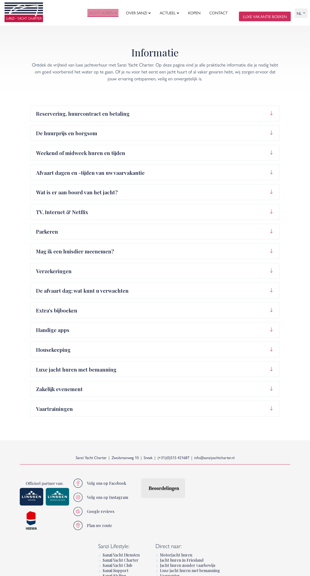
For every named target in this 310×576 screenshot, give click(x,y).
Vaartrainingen (54, 408)
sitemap (79, 568)
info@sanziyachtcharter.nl (214, 457)
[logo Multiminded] (286, 568)
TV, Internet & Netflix (62, 211)
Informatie (240, 532)
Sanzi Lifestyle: (184, 481)
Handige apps (52, 329)
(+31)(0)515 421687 (173, 457)
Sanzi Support (186, 506)
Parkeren (47, 231)
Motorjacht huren (246, 490)
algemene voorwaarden (51, 568)
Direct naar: (239, 481)
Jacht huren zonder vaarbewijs (258, 501)
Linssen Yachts (243, 542)
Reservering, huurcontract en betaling (83, 113)
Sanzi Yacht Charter (191, 495)
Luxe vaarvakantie (246, 516)
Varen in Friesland (246, 521)
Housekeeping (53, 349)
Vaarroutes (240, 511)
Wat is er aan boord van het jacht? (77, 192)
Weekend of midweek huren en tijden (80, 152)
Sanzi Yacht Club (188, 501)
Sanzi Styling (184, 511)
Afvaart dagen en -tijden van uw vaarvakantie (90, 172)
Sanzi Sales (183, 516)
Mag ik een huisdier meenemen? (75, 251)
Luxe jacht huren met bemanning (76, 369)
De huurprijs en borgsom (66, 133)
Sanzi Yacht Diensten (191, 490)
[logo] (23, 13)
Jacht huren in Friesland (252, 495)
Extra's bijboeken (56, 310)
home (24, 568)
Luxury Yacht (242, 537)
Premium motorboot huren (254, 547)
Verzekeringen (54, 270)
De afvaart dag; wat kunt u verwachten (82, 290)
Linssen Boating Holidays (253, 527)
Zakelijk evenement (59, 388)
